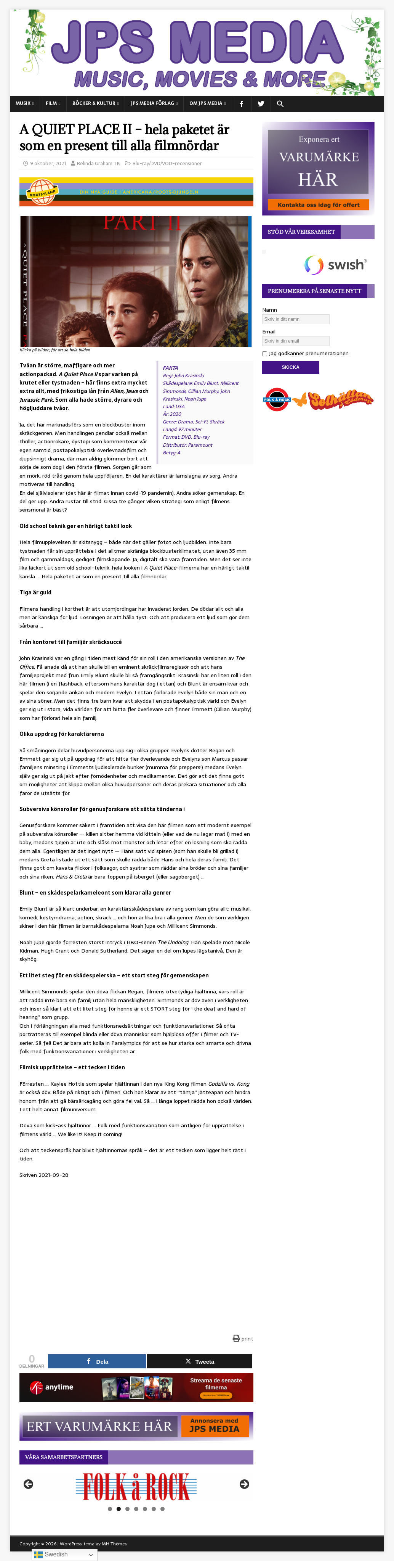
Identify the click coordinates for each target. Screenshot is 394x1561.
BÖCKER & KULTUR (93, 103)
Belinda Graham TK (98, 163)
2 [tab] (119, 1509)
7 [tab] (162, 1509)
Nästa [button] (244, 1484)
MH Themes (114, 1544)
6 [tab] (154, 1509)
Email (268, 331)
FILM (51, 103)
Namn (269, 310)
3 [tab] (127, 1509)
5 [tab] (145, 1509)
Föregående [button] (29, 1484)
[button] (280, 104)
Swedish (51, 1554)
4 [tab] (136, 1509)
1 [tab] (110, 1509)
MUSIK (23, 103)
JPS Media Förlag (152, 103)
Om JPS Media (205, 103)
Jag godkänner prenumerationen (305, 353)
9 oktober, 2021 (48, 163)
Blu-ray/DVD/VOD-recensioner (167, 163)
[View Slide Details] (136, 1486)
